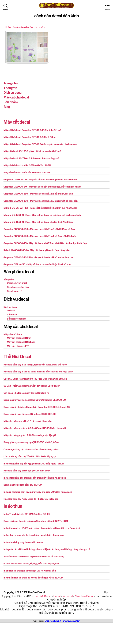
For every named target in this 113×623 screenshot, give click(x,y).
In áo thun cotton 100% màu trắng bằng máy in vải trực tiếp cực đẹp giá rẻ (41, 528)
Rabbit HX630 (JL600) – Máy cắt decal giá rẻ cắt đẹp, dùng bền (36, 250)
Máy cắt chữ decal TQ (18, 346)
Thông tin (10, 88)
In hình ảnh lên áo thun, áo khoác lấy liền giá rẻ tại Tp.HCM (33, 577)
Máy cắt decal (16, 122)
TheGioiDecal (36, 592)
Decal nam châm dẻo (18, 287)
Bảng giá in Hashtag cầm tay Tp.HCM (22, 484)
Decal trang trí (14, 291)
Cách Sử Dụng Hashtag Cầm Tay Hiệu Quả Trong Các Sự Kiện (35, 378)
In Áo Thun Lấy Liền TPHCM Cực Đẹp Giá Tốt (26, 514)
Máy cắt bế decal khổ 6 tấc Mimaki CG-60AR (27, 172)
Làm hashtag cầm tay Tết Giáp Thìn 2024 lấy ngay (29, 456)
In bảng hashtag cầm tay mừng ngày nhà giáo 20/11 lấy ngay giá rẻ (37, 491)
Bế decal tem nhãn (16, 318)
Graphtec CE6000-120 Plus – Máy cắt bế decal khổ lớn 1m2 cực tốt (38, 257)
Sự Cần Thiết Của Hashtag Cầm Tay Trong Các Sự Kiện (31, 385)
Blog (6, 107)
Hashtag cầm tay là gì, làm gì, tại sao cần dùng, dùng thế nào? (35, 364)
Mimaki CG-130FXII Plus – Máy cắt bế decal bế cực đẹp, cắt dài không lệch (42, 215)
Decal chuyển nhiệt (17, 282)
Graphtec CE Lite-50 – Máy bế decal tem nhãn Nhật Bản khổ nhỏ (37, 264)
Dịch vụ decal (12, 92)
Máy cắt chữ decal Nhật (19, 337)
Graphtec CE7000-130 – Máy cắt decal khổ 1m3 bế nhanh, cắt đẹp (38, 193)
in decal (11, 310)
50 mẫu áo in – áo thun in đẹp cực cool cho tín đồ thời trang (33, 556)
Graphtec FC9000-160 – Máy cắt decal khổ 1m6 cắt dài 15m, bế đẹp (39, 229)
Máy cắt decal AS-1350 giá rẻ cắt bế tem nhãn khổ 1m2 (32, 151)
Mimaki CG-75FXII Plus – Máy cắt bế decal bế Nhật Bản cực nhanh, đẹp (40, 207)
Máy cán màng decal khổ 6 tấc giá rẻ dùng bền (27, 421)
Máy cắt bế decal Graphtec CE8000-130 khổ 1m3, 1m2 (32, 130)
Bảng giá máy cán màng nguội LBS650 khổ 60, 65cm (31, 442)
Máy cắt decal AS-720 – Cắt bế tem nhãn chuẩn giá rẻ (31, 158)
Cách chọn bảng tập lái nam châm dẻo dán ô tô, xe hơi (31, 449)
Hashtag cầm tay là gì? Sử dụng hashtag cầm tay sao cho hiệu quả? (38, 371)
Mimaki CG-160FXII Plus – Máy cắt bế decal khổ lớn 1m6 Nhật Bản (38, 222)
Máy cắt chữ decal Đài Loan (21, 341)
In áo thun (12, 506)
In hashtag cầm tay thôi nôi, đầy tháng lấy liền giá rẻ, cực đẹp (34, 477)
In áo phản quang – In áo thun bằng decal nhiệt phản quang (33, 535)
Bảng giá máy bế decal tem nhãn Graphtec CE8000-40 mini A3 (36, 407)
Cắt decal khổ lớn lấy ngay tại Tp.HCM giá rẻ (26, 392)
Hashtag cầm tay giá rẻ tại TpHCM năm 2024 (27, 470)
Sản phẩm (10, 102)
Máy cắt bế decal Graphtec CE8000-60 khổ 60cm (29, 137)
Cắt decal (12, 314)
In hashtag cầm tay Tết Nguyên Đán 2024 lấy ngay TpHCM (33, 463)
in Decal (68, 596)
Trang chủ (10, 83)
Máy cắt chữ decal (16, 97)
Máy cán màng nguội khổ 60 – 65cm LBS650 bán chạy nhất (34, 428)
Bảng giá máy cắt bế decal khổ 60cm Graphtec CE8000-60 (34, 399)
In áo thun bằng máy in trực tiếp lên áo (23, 542)
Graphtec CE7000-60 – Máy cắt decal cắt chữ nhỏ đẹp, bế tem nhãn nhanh (42, 186)
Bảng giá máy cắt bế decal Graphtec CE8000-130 (29, 414)
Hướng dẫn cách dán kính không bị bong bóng (25, 27)
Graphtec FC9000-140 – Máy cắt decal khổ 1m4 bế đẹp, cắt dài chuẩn (39, 236)
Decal (57, 596)
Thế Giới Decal (17, 356)
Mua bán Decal (84, 596)
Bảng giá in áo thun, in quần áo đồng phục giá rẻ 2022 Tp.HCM (35, 521)
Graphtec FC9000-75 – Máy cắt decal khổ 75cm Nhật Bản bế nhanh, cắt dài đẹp (45, 243)
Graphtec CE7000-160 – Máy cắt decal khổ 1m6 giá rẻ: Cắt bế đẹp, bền (40, 200)
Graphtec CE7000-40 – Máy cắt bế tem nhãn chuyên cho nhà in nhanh (40, 179)
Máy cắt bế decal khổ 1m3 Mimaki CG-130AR (27, 165)
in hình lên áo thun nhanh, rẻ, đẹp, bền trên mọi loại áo (31, 563)
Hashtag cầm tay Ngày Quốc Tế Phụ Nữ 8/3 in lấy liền (30, 498)
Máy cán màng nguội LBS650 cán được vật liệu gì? (29, 435)
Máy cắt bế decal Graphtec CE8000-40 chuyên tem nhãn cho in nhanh (40, 144)
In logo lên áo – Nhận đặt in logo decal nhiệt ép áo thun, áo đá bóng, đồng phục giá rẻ (46, 549)
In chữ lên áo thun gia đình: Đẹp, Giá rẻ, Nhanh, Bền (29, 570)
